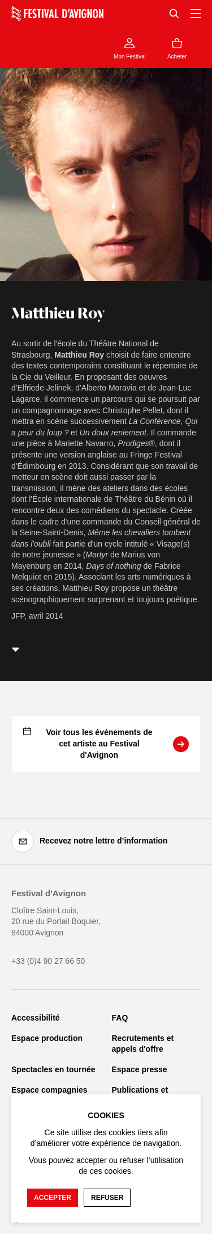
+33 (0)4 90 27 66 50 (48, 961)
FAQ (120, 1017)
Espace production (47, 1038)
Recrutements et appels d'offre (143, 1044)
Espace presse (139, 1069)
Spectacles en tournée (53, 1069)
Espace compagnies (49, 1089)
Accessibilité (35, 1017)
